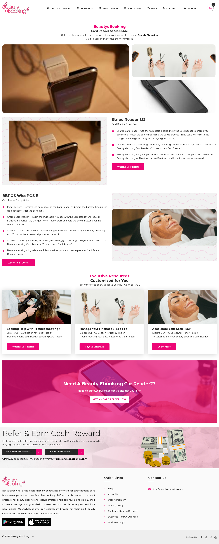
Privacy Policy (115, 505)
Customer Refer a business (123, 511)
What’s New (108, 8)
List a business (58, 8)
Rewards (84, 8)
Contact (170, 8)
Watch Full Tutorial (128, 166)
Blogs (111, 488)
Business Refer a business (123, 516)
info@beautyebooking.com (168, 489)
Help (152, 8)
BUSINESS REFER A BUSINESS (64, 452)
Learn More (164, 346)
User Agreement (117, 499)
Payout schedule (94, 346)
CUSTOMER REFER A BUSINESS (21, 452)
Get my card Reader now (109, 399)
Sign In (190, 8)
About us (113, 494)
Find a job (132, 8)
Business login (116, 522)
